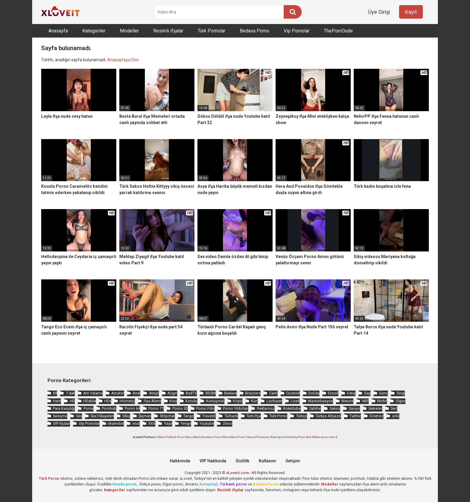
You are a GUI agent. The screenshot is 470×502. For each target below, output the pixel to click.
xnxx (136, 423)
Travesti (209, 416)
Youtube (207, 423)
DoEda (313, 393)
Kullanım (267, 460)
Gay (367, 393)
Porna (88, 408)
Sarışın (354, 408)
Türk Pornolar (211, 31)
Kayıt (411, 12)
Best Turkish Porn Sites (175, 437)
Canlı (273, 393)
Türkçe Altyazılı (328, 416)
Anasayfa (58, 31)
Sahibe (315, 408)
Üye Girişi (379, 12)
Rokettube (292, 408)
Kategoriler (93, 31)
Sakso (335, 408)
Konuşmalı (215, 401)
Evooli (333, 393)
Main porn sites (324, 437)
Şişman (145, 416)
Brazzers (253, 393)
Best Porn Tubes (242, 437)
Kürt (254, 401)
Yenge (186, 423)
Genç (383, 393)
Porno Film (205, 408)
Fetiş (351, 393)
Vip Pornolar (297, 31)
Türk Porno (278, 416)
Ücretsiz (376, 416)
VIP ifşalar (61, 423)
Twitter (355, 416)
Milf (365, 401)
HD (72, 401)
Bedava (230, 393)
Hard (57, 401)
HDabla (89, 401)
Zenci (227, 423)
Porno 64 (132, 408)
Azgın (172, 393)
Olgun (400, 401)
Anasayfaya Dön (123, 59)
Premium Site (266, 437)
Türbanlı (231, 416)
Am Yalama (93, 393)
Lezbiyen (274, 401)
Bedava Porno (254, 31)
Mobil (382, 401)
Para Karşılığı (64, 408)
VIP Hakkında (213, 460)
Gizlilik (242, 460)
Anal (136, 393)
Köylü (238, 401)
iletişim (292, 460)
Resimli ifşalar (168, 31)
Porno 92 (180, 408)
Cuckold (293, 393)
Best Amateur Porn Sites (211, 437)
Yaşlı (168, 423)
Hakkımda (180, 460)
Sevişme (60, 416)
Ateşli (154, 393)
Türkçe (301, 416)
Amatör (117, 393)
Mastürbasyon (320, 401)
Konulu (191, 401)
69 (55, 393)
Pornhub (109, 408)
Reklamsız (266, 408)
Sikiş (126, 416)
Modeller (129, 31)
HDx (107, 401)
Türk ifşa (253, 416)
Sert (394, 408)
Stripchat (167, 416)
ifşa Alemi (152, 401)
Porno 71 (156, 408)
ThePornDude (338, 31)
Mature (347, 401)
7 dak (70, 393)
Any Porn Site (301, 437)
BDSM (211, 393)
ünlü (395, 416)
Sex (79, 416)
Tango (188, 416)
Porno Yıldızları (235, 408)
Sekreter (375, 408)
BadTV (191, 393)
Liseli (295, 401)
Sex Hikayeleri (102, 416)
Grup (401, 393)
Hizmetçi (127, 401)
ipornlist (284, 437)
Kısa (173, 401)
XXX (151, 423)
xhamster (116, 423)
